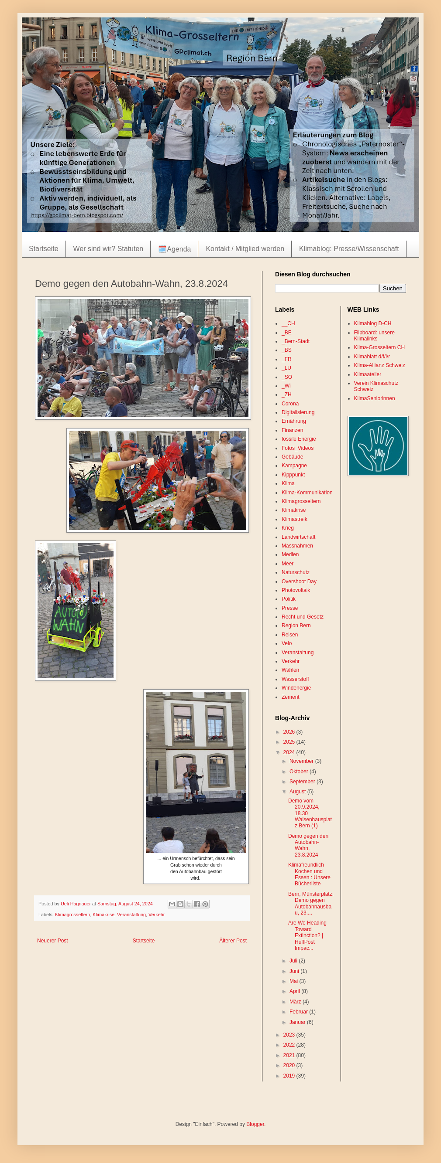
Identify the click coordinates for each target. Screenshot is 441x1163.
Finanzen (292, 430)
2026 (289, 732)
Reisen (290, 635)
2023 (289, 1035)
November (302, 761)
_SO (287, 377)
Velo (287, 643)
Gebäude (292, 457)
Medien (290, 554)
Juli (294, 961)
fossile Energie (299, 439)
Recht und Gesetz (303, 617)
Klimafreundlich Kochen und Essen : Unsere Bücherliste (309, 874)
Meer (287, 564)
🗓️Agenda (174, 249)
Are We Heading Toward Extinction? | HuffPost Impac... (307, 935)
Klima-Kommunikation (307, 493)
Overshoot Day (299, 581)
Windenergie (296, 688)
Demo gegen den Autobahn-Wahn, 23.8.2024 (308, 845)
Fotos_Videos (298, 448)
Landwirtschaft (298, 537)
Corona (290, 404)
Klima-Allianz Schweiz (379, 365)
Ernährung (294, 421)
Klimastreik (294, 519)
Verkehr (156, 914)
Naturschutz (296, 572)
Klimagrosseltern (72, 914)
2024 (289, 752)
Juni (294, 971)
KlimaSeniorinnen (374, 398)
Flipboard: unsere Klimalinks (374, 336)
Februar (299, 1012)
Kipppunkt (293, 475)
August (298, 792)
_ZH (287, 394)
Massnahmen (297, 546)
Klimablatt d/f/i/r (372, 357)
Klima (288, 483)
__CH (288, 323)
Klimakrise (103, 914)
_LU (286, 368)
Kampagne (294, 465)
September (303, 782)
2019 (289, 1076)
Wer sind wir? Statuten (108, 248)
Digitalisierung (298, 412)
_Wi (286, 386)
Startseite (44, 248)
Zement (291, 697)
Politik (289, 599)
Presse (290, 608)
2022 (289, 1045)
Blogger (255, 1124)
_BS (287, 350)
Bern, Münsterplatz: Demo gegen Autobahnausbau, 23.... (311, 903)
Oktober (299, 772)
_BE (287, 333)
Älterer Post (233, 941)
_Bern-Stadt (296, 341)
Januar (298, 1022)
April (295, 991)
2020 (289, 1065)
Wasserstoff (295, 679)
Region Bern (296, 625)
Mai (294, 981)
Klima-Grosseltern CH (379, 347)
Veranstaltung (131, 914)
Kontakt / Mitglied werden (245, 248)
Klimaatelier (368, 374)
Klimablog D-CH (373, 323)
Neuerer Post (52, 941)
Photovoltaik (296, 590)
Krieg (288, 528)
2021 (289, 1055)
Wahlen (290, 670)
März (296, 1002)
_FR (287, 359)
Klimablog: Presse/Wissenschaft (349, 248)
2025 (289, 742)
